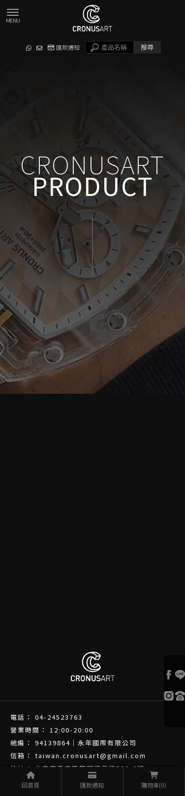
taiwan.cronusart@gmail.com (90, 755)
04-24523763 (59, 717)
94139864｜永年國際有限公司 (86, 742)
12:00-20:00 (71, 729)
